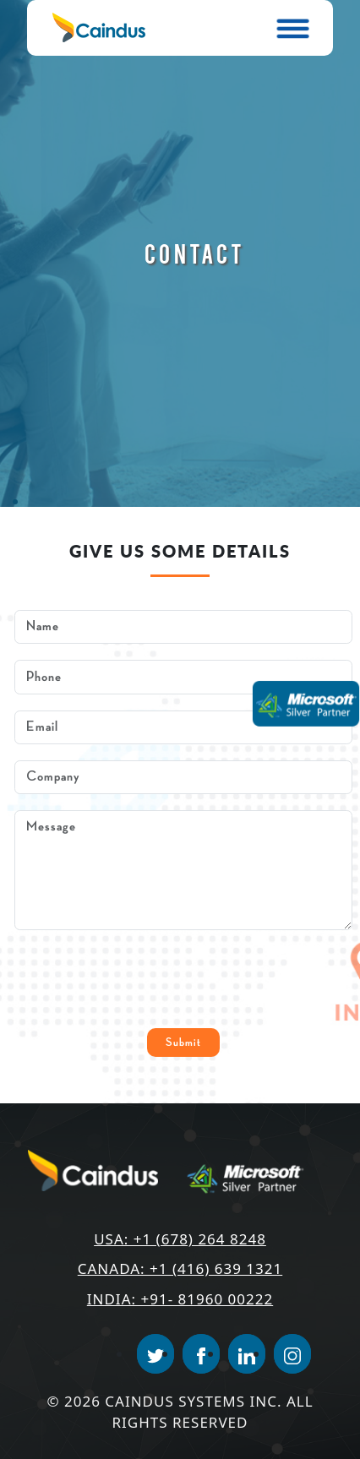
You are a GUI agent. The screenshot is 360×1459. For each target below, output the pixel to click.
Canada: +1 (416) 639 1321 (180, 1268)
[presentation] (142, 979)
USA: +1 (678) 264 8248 (180, 1239)
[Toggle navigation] (294, 28)
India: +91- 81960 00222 (180, 1299)
